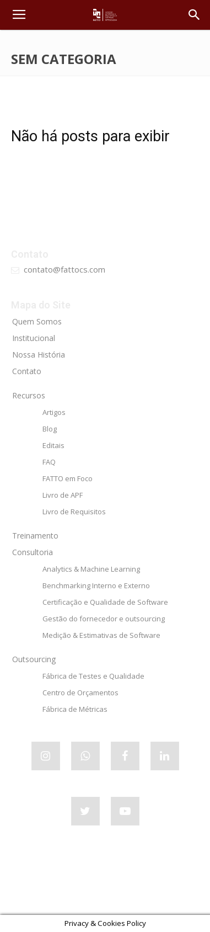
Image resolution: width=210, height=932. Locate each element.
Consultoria (32, 552)
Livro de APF (62, 495)
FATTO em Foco (67, 478)
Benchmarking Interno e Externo (96, 585)
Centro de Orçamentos (80, 692)
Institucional (33, 338)
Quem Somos (37, 321)
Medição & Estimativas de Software (101, 635)
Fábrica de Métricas (74, 709)
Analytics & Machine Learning (91, 569)
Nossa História (38, 354)
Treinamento (35, 535)
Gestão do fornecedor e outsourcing (103, 619)
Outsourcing (34, 659)
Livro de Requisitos (74, 511)
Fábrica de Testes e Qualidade (93, 676)
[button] (194, 15)
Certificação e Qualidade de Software (105, 602)
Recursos (28, 395)
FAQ (49, 462)
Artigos (54, 412)
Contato (26, 371)
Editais (53, 445)
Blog (49, 429)
